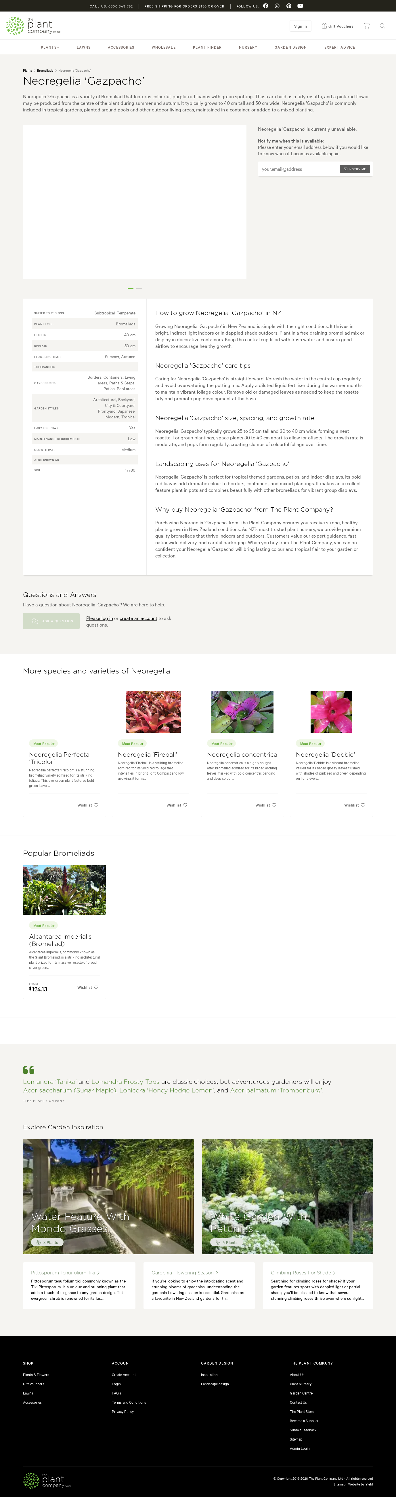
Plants (49, 47)
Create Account (124, 1374)
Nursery (248, 47)
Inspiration (209, 1374)
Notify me (355, 169)
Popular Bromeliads (58, 853)
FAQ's (116, 1392)
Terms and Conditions (129, 1402)
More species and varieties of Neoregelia (96, 671)
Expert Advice (339, 47)
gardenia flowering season (185, 1272)
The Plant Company (33, 26)
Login (116, 1383)
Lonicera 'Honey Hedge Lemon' (166, 1091)
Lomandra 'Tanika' (50, 1082)
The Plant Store (302, 1411)
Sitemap (296, 1438)
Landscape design (215, 1383)
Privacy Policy (123, 1411)
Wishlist (87, 805)
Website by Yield (360, 1484)
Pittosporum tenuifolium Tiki (65, 1272)
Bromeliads (45, 70)
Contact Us (298, 1402)
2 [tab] (139, 288)
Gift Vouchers (33, 1383)
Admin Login (300, 1448)
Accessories (121, 47)
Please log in (99, 617)
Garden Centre (301, 1392)
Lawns (84, 47)
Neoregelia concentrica (242, 755)
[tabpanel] (134, 202)
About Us (297, 1374)
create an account (138, 617)
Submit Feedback (303, 1429)
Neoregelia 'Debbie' (325, 755)
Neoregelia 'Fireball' (147, 755)
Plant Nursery (300, 1383)
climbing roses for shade (303, 1272)
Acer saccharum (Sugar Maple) (69, 1091)
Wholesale (164, 47)
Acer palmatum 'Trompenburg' (276, 1091)
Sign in (300, 26)
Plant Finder (207, 47)
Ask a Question (52, 621)
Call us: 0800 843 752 (111, 6)
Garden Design (291, 47)
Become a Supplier (304, 1420)
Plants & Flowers (36, 1374)
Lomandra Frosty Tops (125, 1082)
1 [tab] (130, 288)
